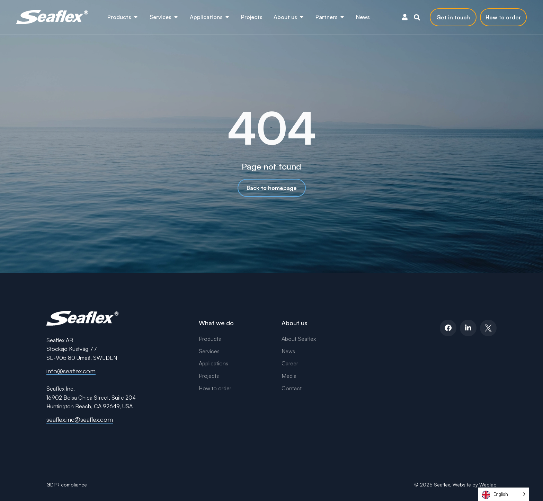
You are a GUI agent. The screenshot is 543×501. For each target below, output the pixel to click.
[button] (417, 17)
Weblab (488, 485)
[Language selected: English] (503, 494)
